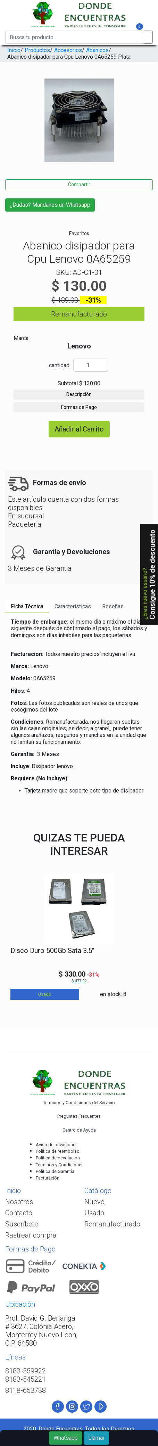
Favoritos (79, 233)
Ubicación (20, 1304)
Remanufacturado (112, 1224)
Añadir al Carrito (79, 429)
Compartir (79, 184)
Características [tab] (73, 606)
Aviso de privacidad (56, 1144)
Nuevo (94, 1202)
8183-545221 (25, 1379)
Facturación (47, 1178)
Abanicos (97, 50)
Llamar (96, 1438)
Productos (37, 50)
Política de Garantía (55, 1171)
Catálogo (97, 1190)
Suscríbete (21, 1224)
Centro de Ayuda (79, 1130)
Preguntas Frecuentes (79, 1116)
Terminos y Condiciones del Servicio (79, 1102)
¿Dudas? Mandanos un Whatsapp (50, 205)
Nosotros (19, 1202)
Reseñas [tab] (113, 606)
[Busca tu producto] (74, 37)
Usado (94, 1213)
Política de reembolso (58, 1151)
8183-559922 (25, 1371)
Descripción (79, 394)
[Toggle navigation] (17, 27)
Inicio (13, 50)
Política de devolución (58, 1157)
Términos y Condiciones (60, 1164)
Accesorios (68, 50)
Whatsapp (65, 1438)
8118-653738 (25, 1390)
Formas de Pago (79, 407)
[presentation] (7, 126)
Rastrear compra (31, 1235)
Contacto (18, 1213)
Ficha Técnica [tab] (27, 606)
